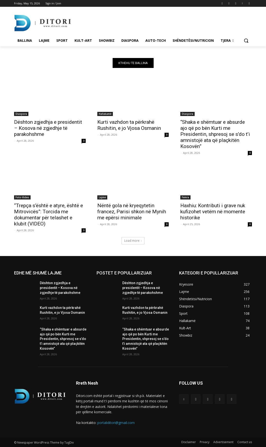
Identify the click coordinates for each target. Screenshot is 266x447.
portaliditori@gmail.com (116, 422)
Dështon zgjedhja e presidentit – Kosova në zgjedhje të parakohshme (48, 128)
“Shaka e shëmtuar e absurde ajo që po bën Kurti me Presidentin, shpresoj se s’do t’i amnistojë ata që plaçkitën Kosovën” (215, 134)
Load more (133, 241)
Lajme (102, 197)
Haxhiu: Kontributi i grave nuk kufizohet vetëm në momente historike (212, 211)
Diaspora (21, 113)
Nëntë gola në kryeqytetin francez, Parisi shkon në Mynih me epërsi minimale (131, 211)
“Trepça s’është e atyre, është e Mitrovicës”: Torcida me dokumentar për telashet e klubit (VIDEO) (48, 214)
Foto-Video (22, 197)
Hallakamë (105, 113)
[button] (246, 40)
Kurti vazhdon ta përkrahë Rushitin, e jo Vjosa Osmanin (129, 125)
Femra (185, 197)
